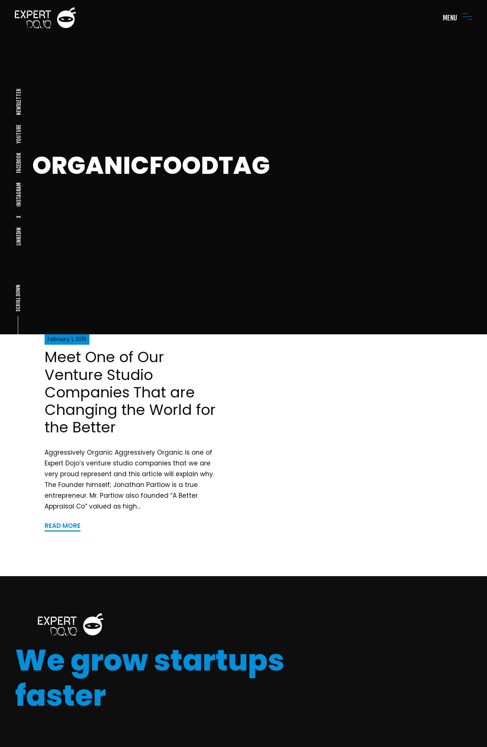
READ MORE (63, 525)
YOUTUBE (18, 133)
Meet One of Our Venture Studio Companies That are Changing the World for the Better (130, 392)
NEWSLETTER (18, 102)
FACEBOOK (18, 163)
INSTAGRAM (18, 194)
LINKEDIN (18, 236)
